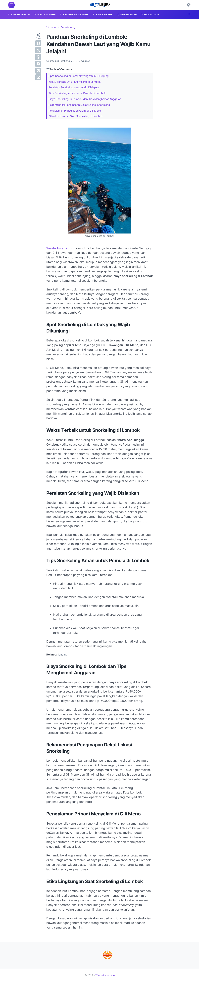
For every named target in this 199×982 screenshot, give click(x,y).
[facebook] (38, 43)
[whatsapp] (38, 57)
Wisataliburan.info (59, 248)
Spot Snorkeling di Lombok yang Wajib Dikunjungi (79, 76)
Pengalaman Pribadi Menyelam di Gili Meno (75, 110)
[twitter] (38, 50)
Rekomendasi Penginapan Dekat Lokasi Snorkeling (79, 104)
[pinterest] (38, 71)
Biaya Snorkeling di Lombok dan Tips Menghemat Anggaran (85, 99)
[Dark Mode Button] (189, 5)
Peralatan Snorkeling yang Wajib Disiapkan (74, 87)
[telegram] (38, 64)
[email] (38, 77)
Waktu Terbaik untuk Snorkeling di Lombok (75, 81)
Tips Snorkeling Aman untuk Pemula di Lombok (77, 93)
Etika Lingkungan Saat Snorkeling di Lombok (76, 116)
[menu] (11, 5)
